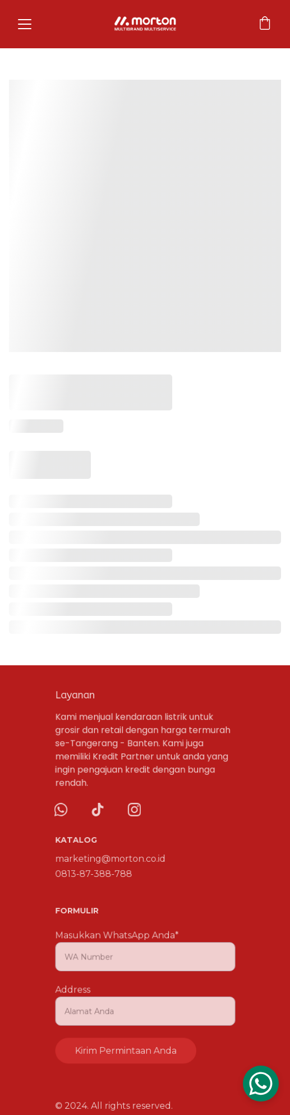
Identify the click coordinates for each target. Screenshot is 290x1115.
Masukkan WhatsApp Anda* (117, 936)
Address (74, 990)
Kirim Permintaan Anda (126, 1049)
